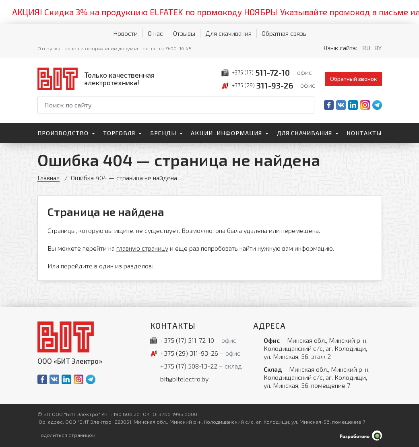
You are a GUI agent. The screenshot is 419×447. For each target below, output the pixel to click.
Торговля (119, 133)
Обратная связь (284, 33)
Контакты (364, 133)
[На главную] (97, 79)
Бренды (163, 133)
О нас (155, 33)
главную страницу (142, 248)
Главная (48, 177)
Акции (202, 133)
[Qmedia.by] (361, 436)
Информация (239, 133)
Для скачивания (228, 33)
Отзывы (184, 33)
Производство (63, 133)
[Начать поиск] (307, 105)
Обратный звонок (353, 78)
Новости (125, 33)
